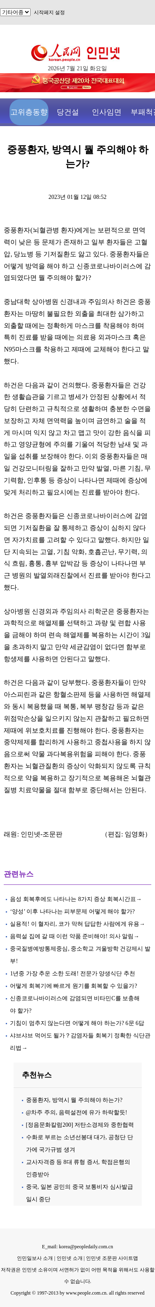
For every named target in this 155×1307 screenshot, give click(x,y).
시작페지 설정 (49, 12)
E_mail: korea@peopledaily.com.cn (77, 1247)
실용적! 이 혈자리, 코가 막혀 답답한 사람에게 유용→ (77, 924)
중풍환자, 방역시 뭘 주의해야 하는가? (74, 1100)
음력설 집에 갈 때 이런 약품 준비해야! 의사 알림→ (74, 936)
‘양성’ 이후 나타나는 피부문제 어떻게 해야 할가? (72, 911)
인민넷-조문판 (41, 834)
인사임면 (107, 112)
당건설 (68, 112)
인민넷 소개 (69, 1258)
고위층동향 (29, 112)
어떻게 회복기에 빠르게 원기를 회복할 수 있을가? (73, 986)
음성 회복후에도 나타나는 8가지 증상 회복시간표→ (76, 899)
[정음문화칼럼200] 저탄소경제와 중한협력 (80, 1125)
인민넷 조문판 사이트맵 (112, 1258)
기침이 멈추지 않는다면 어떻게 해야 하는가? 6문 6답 (77, 1023)
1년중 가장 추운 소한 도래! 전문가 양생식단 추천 (72, 973)
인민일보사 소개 (35, 1258)
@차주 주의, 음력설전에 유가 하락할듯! (76, 1112)
